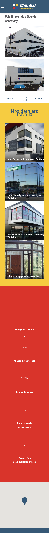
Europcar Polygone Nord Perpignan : (25, 197)
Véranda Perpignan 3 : (23, 276)
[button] (24, 501)
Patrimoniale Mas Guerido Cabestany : (26, 236)
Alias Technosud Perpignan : (25, 159)
